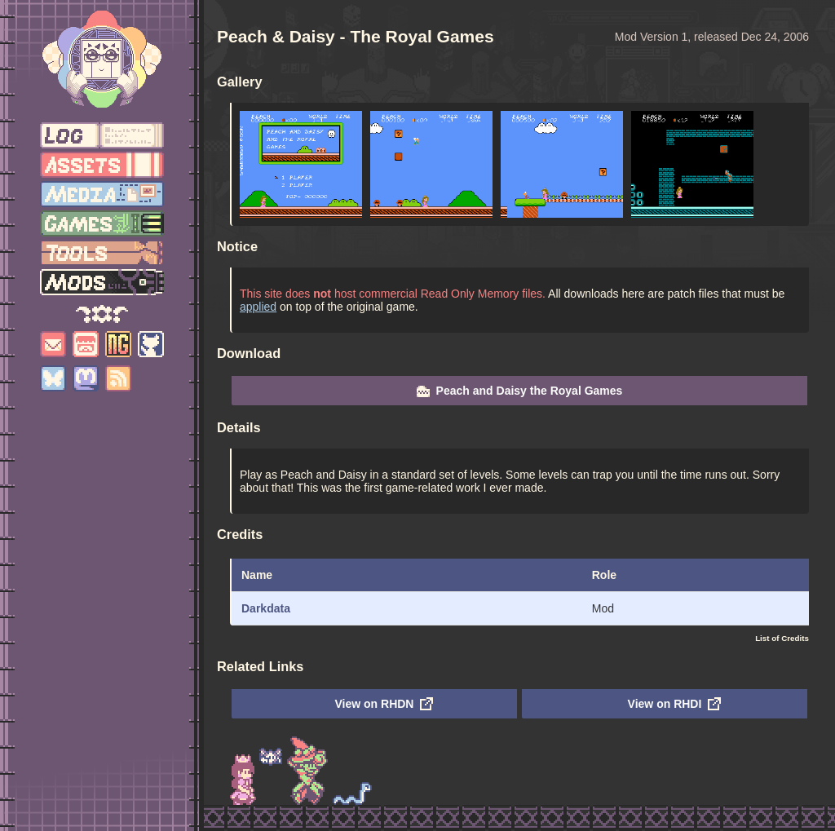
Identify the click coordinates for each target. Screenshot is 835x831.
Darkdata (265, 608)
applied (258, 306)
